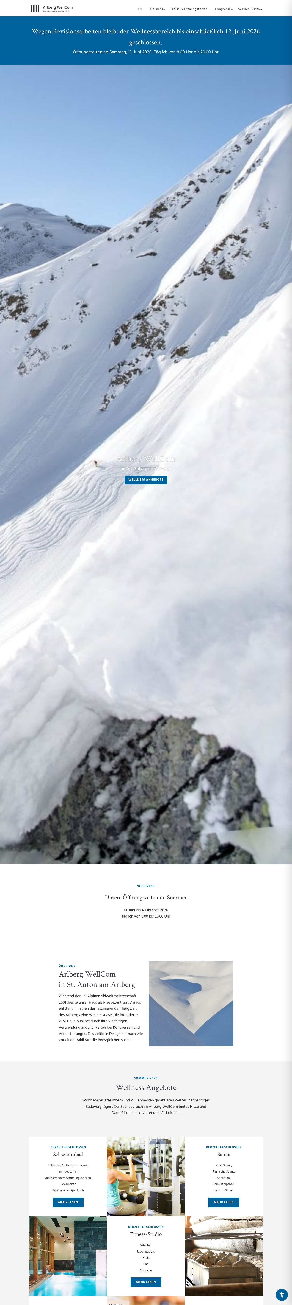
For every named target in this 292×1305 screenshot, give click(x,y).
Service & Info (249, 10)
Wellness (156, 10)
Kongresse (223, 10)
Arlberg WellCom (146, 458)
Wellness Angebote (146, 479)
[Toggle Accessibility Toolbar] (281, 1294)
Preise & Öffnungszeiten (189, 10)
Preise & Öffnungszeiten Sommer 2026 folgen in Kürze (133, 938)
